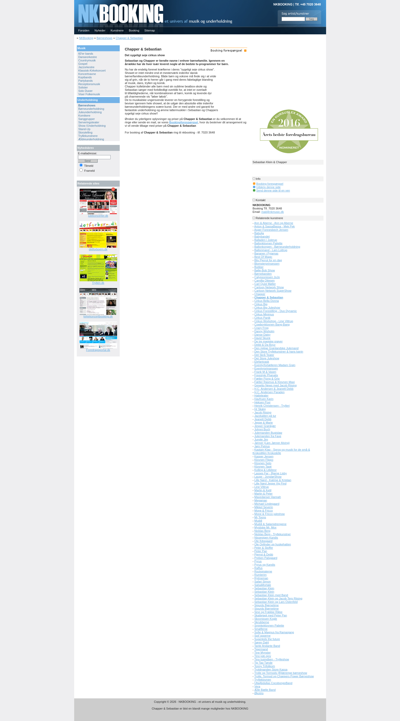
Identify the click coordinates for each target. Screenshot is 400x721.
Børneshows (104, 38)
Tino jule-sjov (262, 656)
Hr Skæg (259, 409)
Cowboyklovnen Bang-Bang (272, 324)
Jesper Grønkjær (265, 426)
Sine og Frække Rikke (268, 612)
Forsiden (84, 30)
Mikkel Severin (263, 507)
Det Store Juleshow (266, 358)
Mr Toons (260, 517)
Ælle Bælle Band (265, 689)
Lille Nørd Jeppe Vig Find (270, 483)
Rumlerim (260, 574)
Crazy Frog (261, 327)
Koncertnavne (87, 73)
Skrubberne (261, 622)
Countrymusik (87, 60)
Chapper (259, 294)
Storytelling (85, 132)
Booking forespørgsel (269, 183)
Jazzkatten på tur (265, 415)
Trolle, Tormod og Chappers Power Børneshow (284, 676)
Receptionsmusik (89, 84)
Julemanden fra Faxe (267, 436)
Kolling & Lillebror (265, 469)
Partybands (85, 80)
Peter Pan (260, 551)
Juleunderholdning (90, 112)
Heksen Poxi (262, 402)
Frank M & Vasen (265, 371)
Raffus (258, 568)
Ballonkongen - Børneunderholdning (277, 246)
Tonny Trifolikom (264, 666)
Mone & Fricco (263, 510)
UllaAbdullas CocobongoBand (273, 683)
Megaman (260, 500)
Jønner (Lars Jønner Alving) (272, 442)
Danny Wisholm (264, 331)
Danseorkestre (87, 57)
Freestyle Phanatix (266, 375)
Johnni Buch (262, 429)
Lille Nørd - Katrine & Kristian (272, 480)
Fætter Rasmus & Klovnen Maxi (274, 382)
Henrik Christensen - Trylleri (272, 405)
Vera (257, 686)
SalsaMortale (262, 584)
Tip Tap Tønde (263, 662)
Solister (83, 87)
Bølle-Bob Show (264, 270)
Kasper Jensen (263, 456)
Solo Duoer (85, 90)
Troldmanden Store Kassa (270, 669)
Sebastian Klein (264, 588)
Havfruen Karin (263, 398)
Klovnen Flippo (263, 459)
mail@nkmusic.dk (272, 211)
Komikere (84, 115)
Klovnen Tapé (262, 466)
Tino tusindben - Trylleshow (271, 659)
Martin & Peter (263, 493)
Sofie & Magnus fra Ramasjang (274, 632)
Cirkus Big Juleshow (267, 307)
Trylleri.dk (98, 282)
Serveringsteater (88, 122)
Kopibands (85, 77)
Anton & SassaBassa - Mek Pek (274, 226)
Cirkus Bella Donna (266, 300)
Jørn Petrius (262, 446)
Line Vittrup (261, 486)
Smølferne (261, 628)
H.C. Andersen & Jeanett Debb (273, 388)
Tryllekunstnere (88, 135)
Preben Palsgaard (265, 557)
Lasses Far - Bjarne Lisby (270, 473)
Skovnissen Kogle (265, 618)
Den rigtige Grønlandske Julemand (276, 348)
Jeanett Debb (262, 419)
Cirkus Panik (262, 317)
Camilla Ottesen (264, 280)
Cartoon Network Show (269, 287)
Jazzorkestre (86, 67)
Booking (134, 30)
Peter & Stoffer (263, 547)
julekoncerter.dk (98, 215)
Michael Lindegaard (266, 503)
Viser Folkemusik (89, 94)
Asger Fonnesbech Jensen (271, 229)
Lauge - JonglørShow (268, 476)
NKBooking (86, 38)
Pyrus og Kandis (264, 564)
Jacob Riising (262, 412)
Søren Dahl (261, 642)
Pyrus (258, 561)
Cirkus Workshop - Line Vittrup (273, 321)
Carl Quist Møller (265, 283)
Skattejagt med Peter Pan (270, 615)
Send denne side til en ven (273, 190)
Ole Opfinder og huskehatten (272, 544)
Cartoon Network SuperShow (272, 290)
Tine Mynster (262, 652)
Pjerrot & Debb (263, 554)
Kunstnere (117, 30)
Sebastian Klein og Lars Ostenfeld (275, 601)
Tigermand (261, 649)
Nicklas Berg (262, 530)
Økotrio (258, 693)
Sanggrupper (86, 118)
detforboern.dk (98, 249)
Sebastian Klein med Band (271, 595)
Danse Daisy (262, 334)
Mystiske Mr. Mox (265, 527)
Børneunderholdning (91, 108)
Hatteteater (261, 395)
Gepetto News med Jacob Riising (275, 385)
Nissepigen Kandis (266, 537)
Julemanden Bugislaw (268, 432)
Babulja (259, 233)
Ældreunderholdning (91, 139)
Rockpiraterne (263, 571)
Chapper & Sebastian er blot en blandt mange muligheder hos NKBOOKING (200, 708)
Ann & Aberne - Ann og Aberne (273, 223)
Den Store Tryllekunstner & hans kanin (278, 351)
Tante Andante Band (267, 645)
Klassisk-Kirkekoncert (92, 70)
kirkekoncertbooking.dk (98, 316)
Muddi (258, 520)
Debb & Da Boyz (264, 344)
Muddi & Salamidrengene (270, 524)
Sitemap (149, 30)
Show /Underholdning (92, 125)
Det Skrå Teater (264, 354)
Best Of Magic (263, 256)
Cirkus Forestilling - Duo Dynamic (275, 310)
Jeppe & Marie (263, 422)
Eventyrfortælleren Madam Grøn (274, 365)
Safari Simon (262, 581)
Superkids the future (267, 639)
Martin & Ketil (262, 490)
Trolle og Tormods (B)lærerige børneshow (280, 672)
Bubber (258, 267)
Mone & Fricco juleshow (269, 513)
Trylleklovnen (262, 679)
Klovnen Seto (262, 463)
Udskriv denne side (268, 187)
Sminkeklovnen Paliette (269, 625)
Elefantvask (261, 361)
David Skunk (262, 338)
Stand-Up (84, 129)
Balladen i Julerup (265, 239)
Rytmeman (261, 578)
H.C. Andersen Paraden (269, 392)
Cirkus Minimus (264, 314)
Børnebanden (263, 273)
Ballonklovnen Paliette (268, 243)
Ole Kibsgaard (263, 541)
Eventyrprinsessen (266, 368)
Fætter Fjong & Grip (267, 378)
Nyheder (99, 30)
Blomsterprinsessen (267, 263)
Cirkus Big (260, 304)
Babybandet (262, 236)
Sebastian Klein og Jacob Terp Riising (278, 598)
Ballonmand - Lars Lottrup (270, 250)
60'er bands (85, 53)
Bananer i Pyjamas (266, 253)
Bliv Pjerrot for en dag (268, 260)
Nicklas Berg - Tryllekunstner (272, 534)
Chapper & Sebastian (129, 38)
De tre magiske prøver (268, 341)
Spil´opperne (262, 635)
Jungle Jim (261, 439)
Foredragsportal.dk (98, 350)
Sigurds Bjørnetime (266, 605)
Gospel (82, 63)
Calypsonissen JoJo (267, 277)
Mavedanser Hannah (267, 497)
